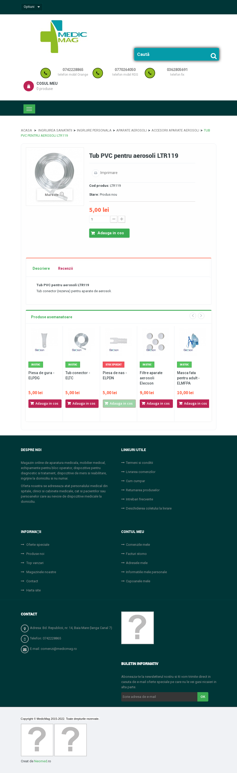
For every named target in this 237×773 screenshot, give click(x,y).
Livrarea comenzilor (140, 472)
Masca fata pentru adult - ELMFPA (188, 378)
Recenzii (65, 268)
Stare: (94, 194)
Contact (32, 581)
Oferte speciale (37, 545)
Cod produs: (99, 186)
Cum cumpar (135, 481)
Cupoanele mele (138, 581)
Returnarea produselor (143, 490)
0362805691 (177, 70)
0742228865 (73, 70)
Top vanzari (35, 563)
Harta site (33, 590)
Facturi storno (136, 554)
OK (202, 696)
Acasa (26, 130)
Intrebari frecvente (139, 499)
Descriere (41, 268)
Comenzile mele (138, 545)
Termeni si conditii (139, 463)
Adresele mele (137, 563)
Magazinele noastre (41, 572)
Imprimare (109, 173)
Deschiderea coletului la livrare (149, 508)
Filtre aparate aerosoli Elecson (151, 378)
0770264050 (125, 70)
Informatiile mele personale (146, 572)
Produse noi (35, 554)
